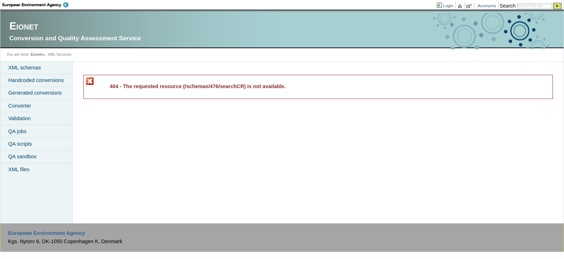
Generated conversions (35, 93)
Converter (19, 106)
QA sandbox (22, 156)
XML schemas (24, 68)
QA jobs (17, 131)
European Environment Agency (46, 233)
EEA (35, 5)
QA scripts (20, 144)
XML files (18, 169)
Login (448, 6)
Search (507, 6)
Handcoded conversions (36, 80)
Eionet (36, 54)
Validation (19, 118)
